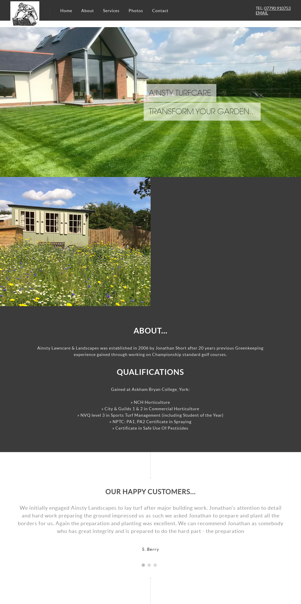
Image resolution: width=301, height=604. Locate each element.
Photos (136, 10)
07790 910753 (277, 8)
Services (111, 10)
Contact (160, 10)
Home (66, 10)
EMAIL (262, 13)
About (87, 10)
